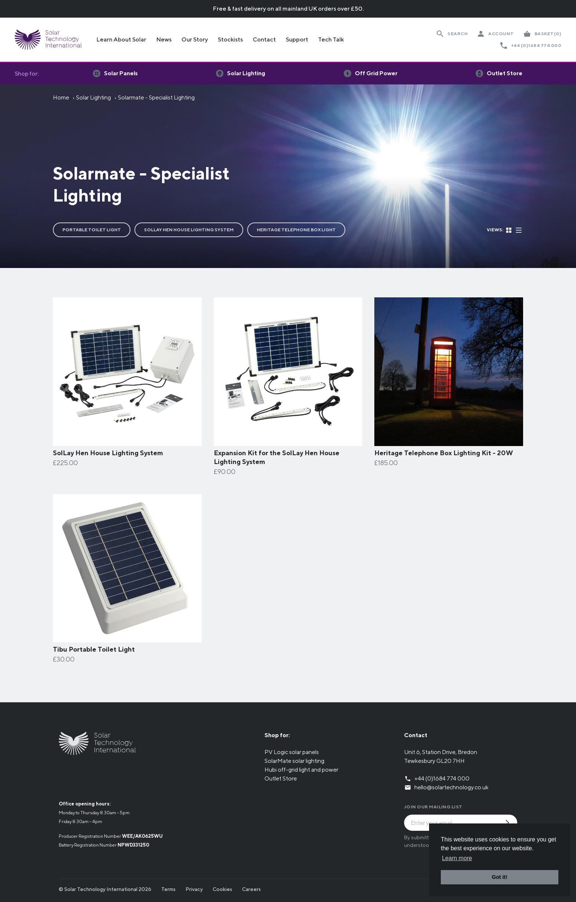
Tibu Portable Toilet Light (94, 649)
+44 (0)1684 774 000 (536, 45)
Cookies (222, 889)
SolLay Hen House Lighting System (189, 229)
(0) (547, 33)
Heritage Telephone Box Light (296, 229)
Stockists (230, 39)
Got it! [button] (499, 877)
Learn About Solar (121, 39)
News (164, 39)
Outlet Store (280, 778)
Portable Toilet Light (91, 229)
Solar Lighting (93, 97)
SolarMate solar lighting (294, 760)
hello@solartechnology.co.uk (451, 787)
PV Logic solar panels (291, 752)
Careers (251, 889)
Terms (168, 889)
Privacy (194, 889)
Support (297, 39)
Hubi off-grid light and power (301, 769)
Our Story (194, 39)
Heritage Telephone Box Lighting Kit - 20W (443, 453)
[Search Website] (452, 33)
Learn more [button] (457, 858)
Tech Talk (331, 39)
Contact (264, 39)
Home (61, 97)
